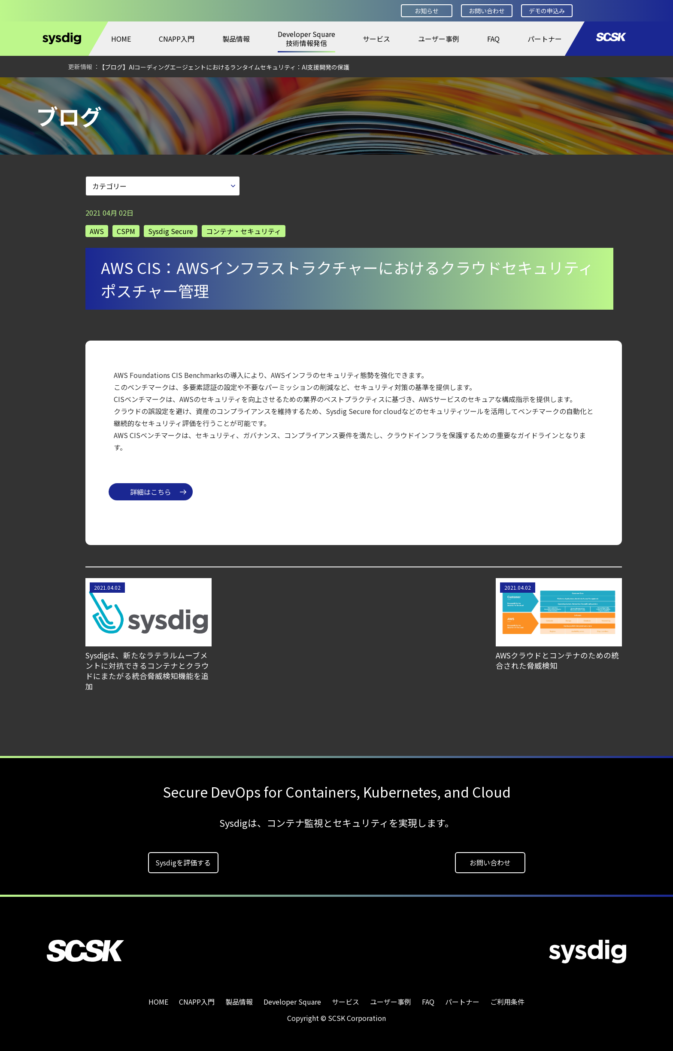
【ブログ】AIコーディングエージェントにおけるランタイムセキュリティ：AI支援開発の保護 (224, 67)
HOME (121, 39)
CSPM (126, 228)
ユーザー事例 (438, 39)
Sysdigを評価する (183, 859)
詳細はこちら (150, 489)
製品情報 (236, 39)
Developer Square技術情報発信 (306, 38)
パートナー (544, 39)
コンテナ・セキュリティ (243, 228)
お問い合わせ (487, 10)
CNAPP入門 (176, 39)
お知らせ (427, 10)
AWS (97, 228)
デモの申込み (547, 10)
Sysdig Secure (170, 228)
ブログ (124, 89)
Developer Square (71, 89)
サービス (376, 39)
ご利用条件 (507, 998)
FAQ (493, 39)
